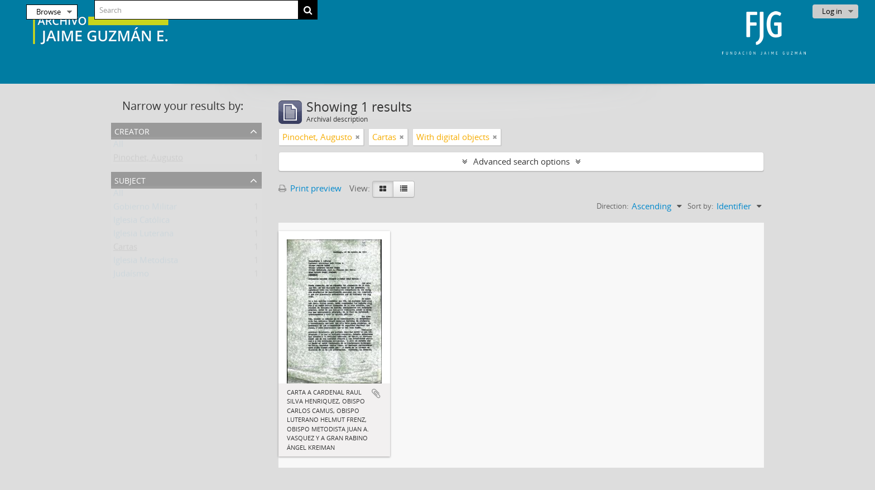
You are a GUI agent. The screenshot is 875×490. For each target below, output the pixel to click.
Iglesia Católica (141, 222)
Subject (130, 179)
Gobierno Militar (145, 208)
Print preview (310, 188)
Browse (48, 12)
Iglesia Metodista (145, 262)
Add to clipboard (376, 393)
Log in (832, 11)
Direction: (612, 206)
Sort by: (700, 206)
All (118, 146)
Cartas (125, 248)
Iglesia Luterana (143, 235)
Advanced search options (521, 161)
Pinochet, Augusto (148, 159)
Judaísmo (131, 275)
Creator (132, 130)
